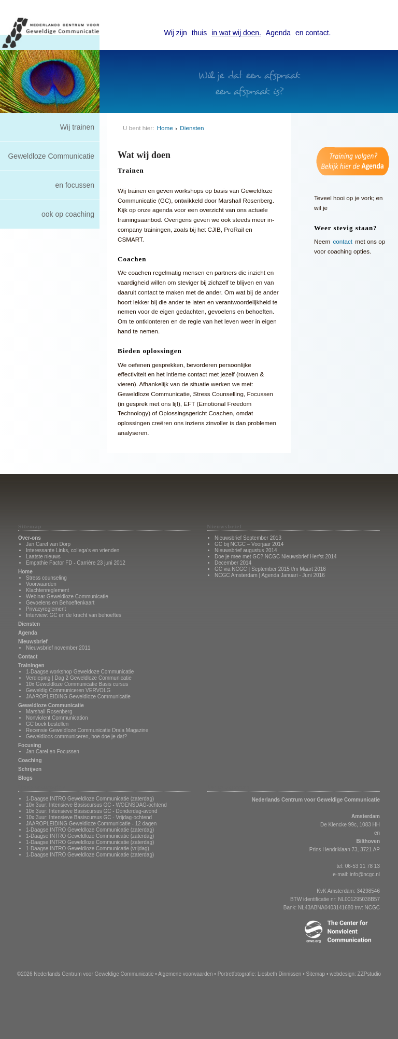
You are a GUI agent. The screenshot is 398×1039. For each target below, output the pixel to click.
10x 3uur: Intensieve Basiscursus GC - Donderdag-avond (91, 811)
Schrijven (29, 769)
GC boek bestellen (47, 724)
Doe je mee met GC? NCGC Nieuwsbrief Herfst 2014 (276, 556)
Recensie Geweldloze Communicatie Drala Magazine (87, 730)
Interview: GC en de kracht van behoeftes (73, 615)
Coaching (30, 760)
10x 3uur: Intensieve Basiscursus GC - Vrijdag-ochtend (89, 817)
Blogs (25, 778)
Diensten (192, 127)
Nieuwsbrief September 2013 (248, 538)
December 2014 (233, 563)
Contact (27, 656)
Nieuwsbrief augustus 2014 (246, 550)
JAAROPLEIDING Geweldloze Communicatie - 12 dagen (91, 823)
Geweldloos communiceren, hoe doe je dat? (76, 736)
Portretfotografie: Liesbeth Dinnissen (260, 974)
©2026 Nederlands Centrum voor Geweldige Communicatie (85, 974)
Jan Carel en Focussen (52, 751)
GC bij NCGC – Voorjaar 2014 (249, 544)
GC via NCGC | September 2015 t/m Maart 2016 (270, 569)
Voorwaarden (41, 584)
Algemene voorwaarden (185, 974)
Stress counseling (46, 578)
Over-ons (29, 538)
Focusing (29, 745)
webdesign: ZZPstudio (355, 974)
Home (165, 127)
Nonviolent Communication (57, 718)
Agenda (278, 33)
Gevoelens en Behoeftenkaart (60, 603)
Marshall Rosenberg (49, 711)
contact (342, 241)
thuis (199, 33)
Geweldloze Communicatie (51, 156)
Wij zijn (175, 33)
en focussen (75, 185)
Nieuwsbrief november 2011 (58, 648)
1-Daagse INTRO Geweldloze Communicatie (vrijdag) (87, 848)
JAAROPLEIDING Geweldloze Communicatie (78, 696)
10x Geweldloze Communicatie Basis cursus (77, 684)
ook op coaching (67, 214)
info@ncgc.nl (365, 874)
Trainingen (31, 665)
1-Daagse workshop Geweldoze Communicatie (80, 672)
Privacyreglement (46, 609)
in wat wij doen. (236, 33)
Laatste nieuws (43, 556)
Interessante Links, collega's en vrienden (72, 550)
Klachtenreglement (47, 590)
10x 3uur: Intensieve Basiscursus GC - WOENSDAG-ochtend (96, 805)
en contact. (313, 33)
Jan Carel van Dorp (48, 544)
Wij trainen (77, 127)
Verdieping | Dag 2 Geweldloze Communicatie (79, 678)
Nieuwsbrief (33, 641)
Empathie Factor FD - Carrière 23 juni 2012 (75, 563)
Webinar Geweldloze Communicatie (67, 596)
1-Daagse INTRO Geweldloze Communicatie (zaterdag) (90, 799)
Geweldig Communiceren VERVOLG (68, 690)
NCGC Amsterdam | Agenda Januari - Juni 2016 (270, 575)
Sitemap (315, 974)
